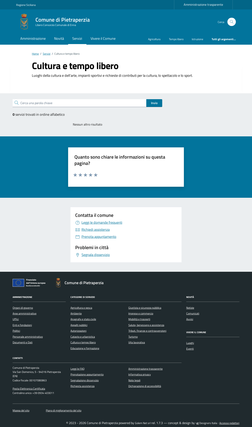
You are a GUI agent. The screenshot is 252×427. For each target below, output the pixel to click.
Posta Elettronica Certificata (29, 388)
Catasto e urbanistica (82, 337)
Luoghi (190, 343)
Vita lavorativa (136, 342)
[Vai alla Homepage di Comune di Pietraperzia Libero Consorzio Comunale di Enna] (55, 22)
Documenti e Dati (22, 342)
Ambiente (76, 313)
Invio (154, 103)
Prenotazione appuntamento (87, 374)
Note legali (134, 380)
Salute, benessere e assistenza (146, 325)
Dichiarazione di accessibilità (144, 386)
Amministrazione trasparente (203, 4)
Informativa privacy (139, 374)
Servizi (77, 38)
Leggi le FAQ (77, 369)
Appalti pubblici (78, 325)
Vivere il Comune (103, 38)
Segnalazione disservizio (84, 380)
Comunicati (192, 313)
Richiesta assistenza (82, 386)
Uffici (16, 319)
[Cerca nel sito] (231, 22)
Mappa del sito (21, 410)
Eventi (190, 349)
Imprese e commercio (140, 313)
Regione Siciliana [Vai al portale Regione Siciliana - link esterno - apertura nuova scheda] (26, 5)
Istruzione (197, 39)
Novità (59, 38)
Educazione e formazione (84, 348)
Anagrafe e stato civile (83, 319)
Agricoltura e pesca (81, 308)
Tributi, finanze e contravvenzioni (147, 331)
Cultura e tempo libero (83, 342)
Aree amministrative (24, 313)
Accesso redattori (229, 423)
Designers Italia (206, 423)
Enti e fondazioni (22, 325)
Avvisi (189, 319)
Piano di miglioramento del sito (63, 410)
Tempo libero (176, 39)
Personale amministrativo (28, 337)
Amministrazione (33, 38)
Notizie (190, 308)
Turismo (133, 337)
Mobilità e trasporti (139, 319)
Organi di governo (23, 308)
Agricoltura (154, 39)
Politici (16, 331)
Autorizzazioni (78, 331)
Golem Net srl (143, 423)
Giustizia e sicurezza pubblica (144, 308)
